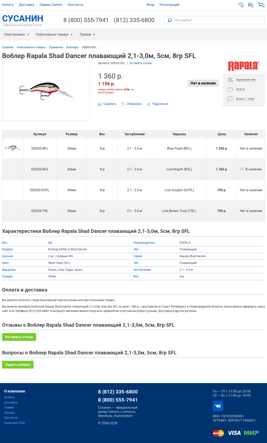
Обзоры (9, 412)
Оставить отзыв (140, 63)
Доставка (26, 5)
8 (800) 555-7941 (86, 20)
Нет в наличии (203, 83)
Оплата (8, 5)
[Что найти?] (214, 20)
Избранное (131, 104)
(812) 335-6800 (134, 20)
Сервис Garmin (51, 5)
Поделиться (157, 104)
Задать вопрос (17, 364)
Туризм (85, 34)
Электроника (14, 34)
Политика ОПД (14, 422)
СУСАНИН (22, 20)
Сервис (9, 407)
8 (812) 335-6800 (118, 391)
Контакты (75, 5)
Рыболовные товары (52, 34)
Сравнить (107, 104)
